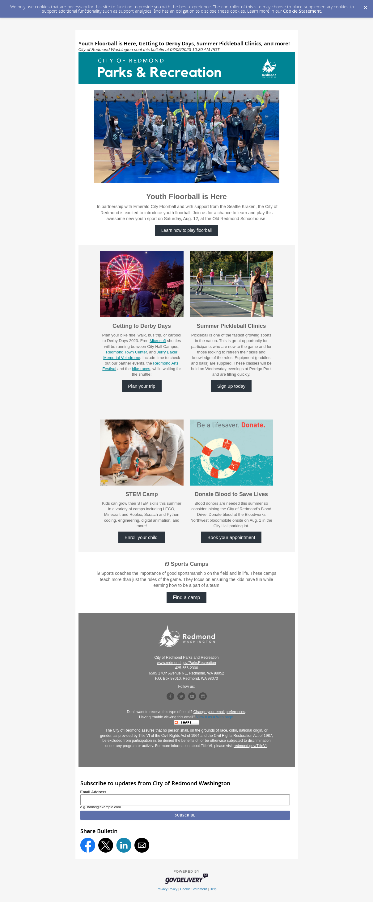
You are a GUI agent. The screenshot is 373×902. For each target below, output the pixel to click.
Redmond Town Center (126, 352)
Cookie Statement (302, 11)
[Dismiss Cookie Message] (365, 6)
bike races (141, 368)
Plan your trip (141, 386)
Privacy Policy (166, 889)
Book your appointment (231, 537)
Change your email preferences (219, 712)
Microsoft (158, 340)
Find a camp (186, 597)
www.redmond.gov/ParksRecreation (186, 663)
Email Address (93, 792)
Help (213, 889)
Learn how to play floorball (186, 230)
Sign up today (231, 386)
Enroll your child (142, 537)
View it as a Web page (214, 717)
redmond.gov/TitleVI (250, 746)
